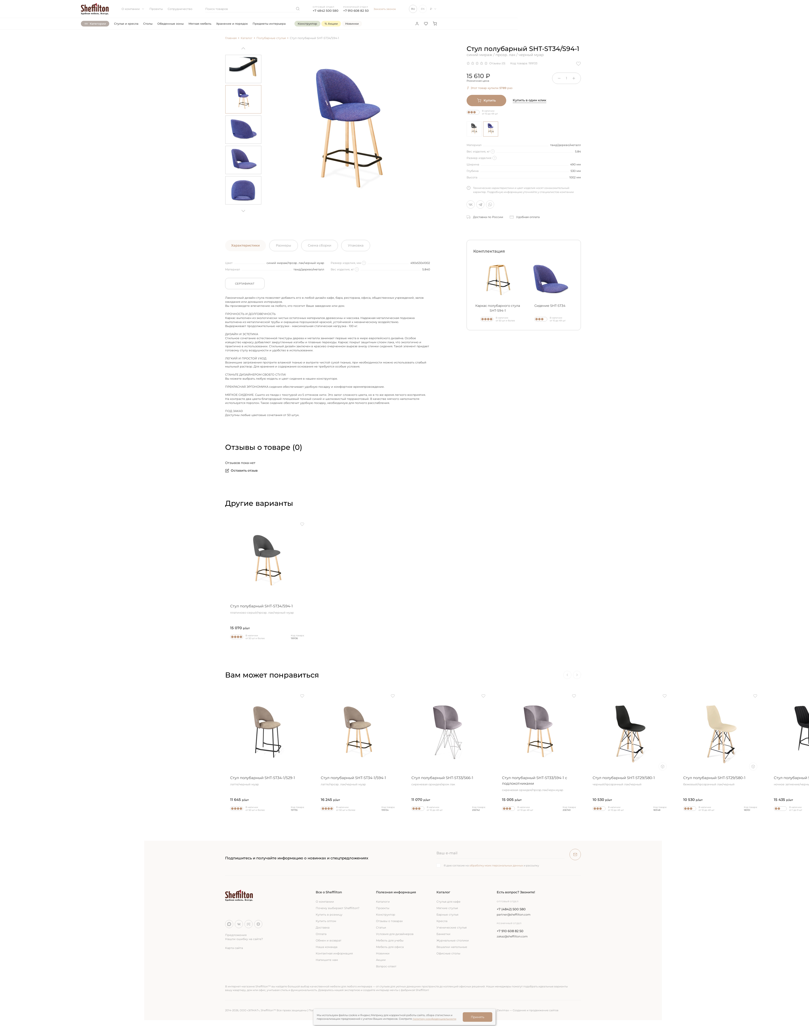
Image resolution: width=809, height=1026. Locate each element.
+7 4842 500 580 (325, 10)
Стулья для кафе (448, 901)
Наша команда (326, 947)
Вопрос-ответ (386, 966)
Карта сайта (234, 948)
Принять (477, 1017)
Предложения (236, 935)
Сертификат (244, 283)
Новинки (383, 953)
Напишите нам (327, 960)
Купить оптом (326, 921)
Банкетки (443, 934)
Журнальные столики (452, 940)
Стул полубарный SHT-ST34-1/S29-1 (267, 781)
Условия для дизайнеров (395, 934)
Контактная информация (334, 953)
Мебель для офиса (390, 947)
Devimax (503, 1010)
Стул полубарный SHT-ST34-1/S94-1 (358, 781)
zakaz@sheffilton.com (512, 936)
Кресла (441, 921)
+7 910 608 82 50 (356, 10)
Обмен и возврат (328, 940)
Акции (381, 960)
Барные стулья (447, 914)
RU (413, 8)
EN (423, 8)
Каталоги (383, 901)
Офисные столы (448, 953)
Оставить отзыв (241, 471)
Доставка (322, 927)
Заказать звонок (385, 9)
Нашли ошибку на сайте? (244, 939)
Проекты (156, 9)
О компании (133, 9)
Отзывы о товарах (389, 921)
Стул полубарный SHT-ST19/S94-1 (86, 781)
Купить (486, 100)
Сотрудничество (180, 9)
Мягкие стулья (447, 908)
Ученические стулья (451, 927)
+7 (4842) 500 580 (511, 909)
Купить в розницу (329, 914)
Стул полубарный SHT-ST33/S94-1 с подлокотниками (539, 784)
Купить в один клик (529, 100)
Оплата (321, 934)
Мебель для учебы (389, 940)
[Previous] (243, 50)
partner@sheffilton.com (514, 914)
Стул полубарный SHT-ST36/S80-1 (177, 781)
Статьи (381, 927)
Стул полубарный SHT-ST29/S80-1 (630, 781)
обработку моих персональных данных (496, 865)
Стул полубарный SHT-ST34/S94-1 (267, 609)
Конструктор (385, 914)
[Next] (243, 209)
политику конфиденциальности (434, 1018)
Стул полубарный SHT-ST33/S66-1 (448, 781)
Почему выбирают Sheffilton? (337, 908)
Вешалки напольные (451, 947)
